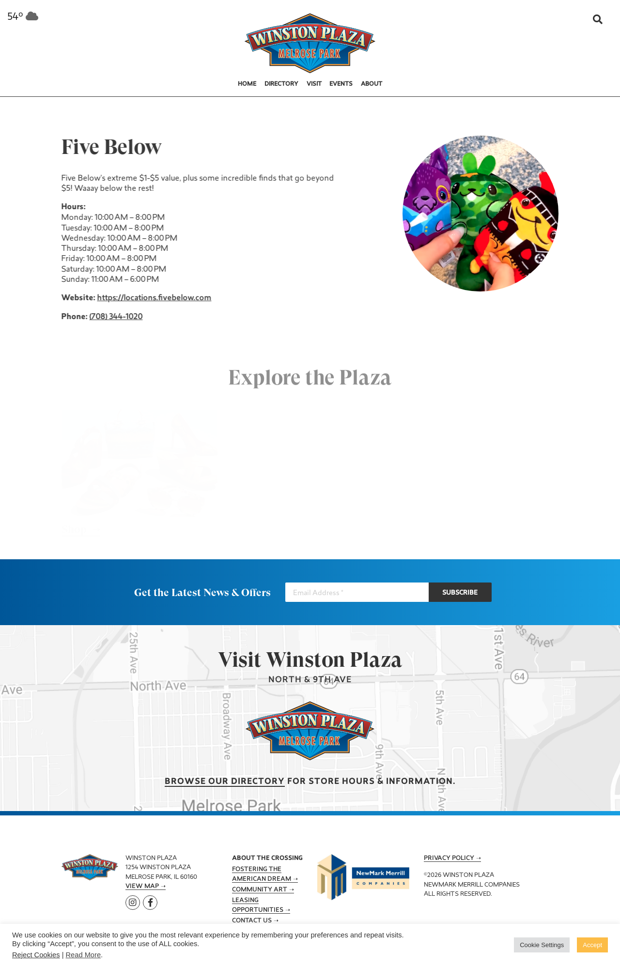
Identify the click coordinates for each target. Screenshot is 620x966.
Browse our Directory (225, 782)
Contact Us (252, 921)
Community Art (259, 890)
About (371, 84)
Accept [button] (592, 945)
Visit (314, 84)
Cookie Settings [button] (542, 945)
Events (341, 84)
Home (247, 84)
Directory (281, 84)
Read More (83, 955)
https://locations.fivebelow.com (153, 298)
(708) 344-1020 (114, 317)
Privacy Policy (449, 858)
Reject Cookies (36, 955)
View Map (142, 886)
